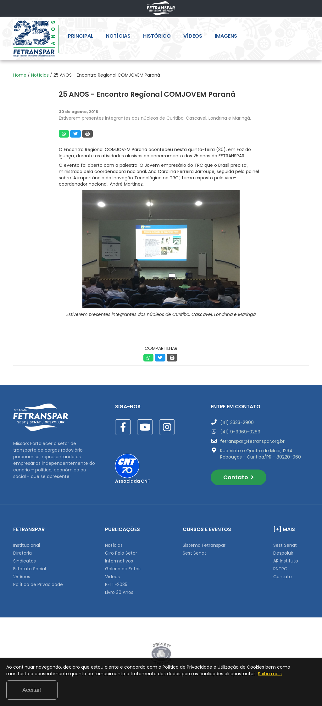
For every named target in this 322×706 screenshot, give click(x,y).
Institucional (26, 545)
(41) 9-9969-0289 (240, 432)
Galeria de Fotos (123, 569)
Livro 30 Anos (119, 592)
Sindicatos (24, 561)
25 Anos (21, 576)
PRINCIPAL (80, 37)
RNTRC (280, 569)
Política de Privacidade (38, 584)
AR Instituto (285, 561)
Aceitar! (290, 688)
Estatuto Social (29, 569)
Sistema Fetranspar (204, 545)
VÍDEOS (192, 37)
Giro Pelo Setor (121, 553)
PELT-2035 (116, 584)
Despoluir (283, 553)
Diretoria (22, 553)
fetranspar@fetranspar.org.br (252, 441)
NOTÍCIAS (118, 37)
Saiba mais (77, 693)
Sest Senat (194, 553)
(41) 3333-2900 (237, 422)
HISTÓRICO (157, 37)
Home (19, 75)
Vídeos (112, 576)
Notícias (40, 75)
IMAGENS (226, 37)
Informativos (119, 561)
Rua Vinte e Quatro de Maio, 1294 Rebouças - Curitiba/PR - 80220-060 (260, 454)
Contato (238, 477)
